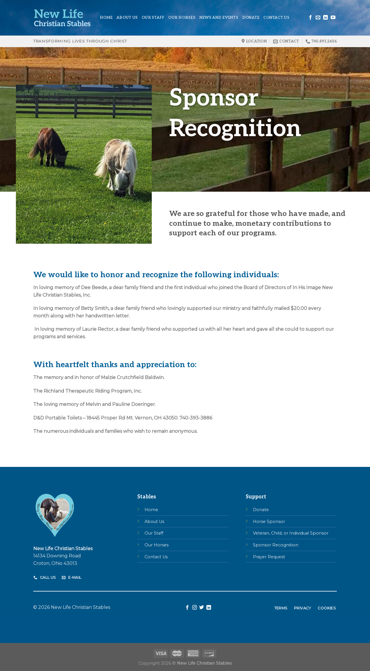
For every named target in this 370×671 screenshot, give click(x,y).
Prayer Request (269, 556)
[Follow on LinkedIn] (325, 17)
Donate (251, 17)
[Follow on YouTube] (333, 17)
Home (106, 17)
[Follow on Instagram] (194, 607)
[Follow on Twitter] (201, 607)
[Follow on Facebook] (310, 17)
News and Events (218, 17)
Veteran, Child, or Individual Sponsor (290, 533)
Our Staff (153, 17)
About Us (127, 17)
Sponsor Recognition (275, 545)
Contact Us (276, 17)
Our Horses (181, 17)
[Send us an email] (318, 17)
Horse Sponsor (269, 521)
